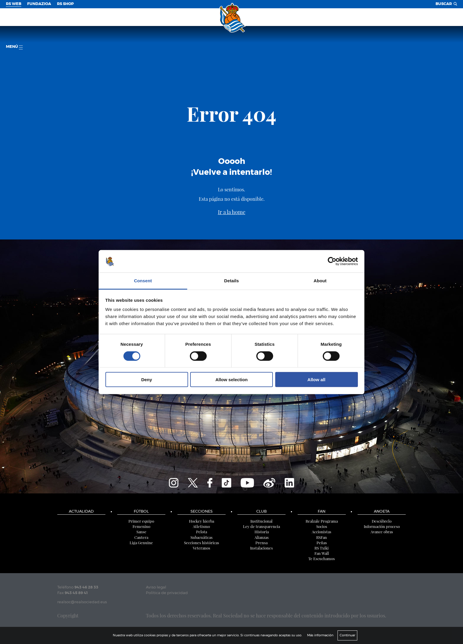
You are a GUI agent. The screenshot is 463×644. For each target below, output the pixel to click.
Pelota (201, 531)
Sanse (141, 531)
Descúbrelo (382, 521)
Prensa (261, 542)
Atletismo (201, 526)
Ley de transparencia (261, 526)
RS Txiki (321, 547)
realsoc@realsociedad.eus (82, 602)
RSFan (321, 537)
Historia (262, 531)
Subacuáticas (201, 537)
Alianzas (262, 537)
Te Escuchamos (321, 558)
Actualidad (81, 511)
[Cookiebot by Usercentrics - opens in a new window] (332, 261)
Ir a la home (231, 212)
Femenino (141, 526)
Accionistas (321, 531)
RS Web (13, 4)
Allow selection (231, 379)
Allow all (316, 379)
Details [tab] (231, 280)
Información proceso (382, 526)
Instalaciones (261, 547)
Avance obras (382, 531)
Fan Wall (321, 553)
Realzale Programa (322, 521)
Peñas (322, 542)
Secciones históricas (201, 542)
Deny (146, 379)
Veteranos (201, 547)
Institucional (261, 521)
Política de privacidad (167, 593)
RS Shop (65, 4)
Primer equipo (141, 521)
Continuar (347, 635)
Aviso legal (156, 587)
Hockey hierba (201, 521)
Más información (320, 635)
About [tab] (320, 280)
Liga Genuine (141, 542)
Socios (321, 526)
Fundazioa (39, 4)
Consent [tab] (143, 280)
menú (14, 47)
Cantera (141, 537)
